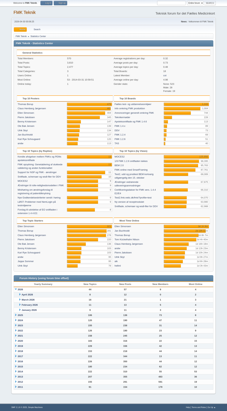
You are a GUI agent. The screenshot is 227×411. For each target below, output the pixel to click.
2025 (20, 315)
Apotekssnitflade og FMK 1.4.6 (131, 121)
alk (116, 261)
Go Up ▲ (212, 407)
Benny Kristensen (27, 121)
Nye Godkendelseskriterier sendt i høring (39, 197)
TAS (117, 143)
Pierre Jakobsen (26, 117)
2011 (20, 387)
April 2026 (27, 294)
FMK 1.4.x (120, 126)
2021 (20, 335)
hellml (118, 265)
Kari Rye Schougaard (29, 139)
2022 (20, 330)
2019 (20, 346)
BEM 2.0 (119, 165)
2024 (20, 320)
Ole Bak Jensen (26, 126)
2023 (20, 325)
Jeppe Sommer (26, 261)
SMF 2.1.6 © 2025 (19, 407)
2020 (20, 341)
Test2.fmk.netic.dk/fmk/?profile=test (133, 197)
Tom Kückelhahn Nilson (127, 239)
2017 (20, 356)
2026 (20, 289)
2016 (20, 361)
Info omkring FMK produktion (130, 108)
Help (188, 407)
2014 (20, 371)
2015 (20, 366)
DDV (117, 130)
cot (165, 75)
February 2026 (30, 305)
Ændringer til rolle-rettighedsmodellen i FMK (41, 185)
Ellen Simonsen (26, 113)
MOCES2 (23, 181)
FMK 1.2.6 (120, 139)
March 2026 (28, 299)
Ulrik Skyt (23, 130)
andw (20, 143)
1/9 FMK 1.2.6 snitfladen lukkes (131, 161)
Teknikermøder (122, 117)
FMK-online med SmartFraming (131, 169)
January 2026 (29, 310)
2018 (20, 351)
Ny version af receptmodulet (129, 202)
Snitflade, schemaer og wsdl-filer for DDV (39, 176)
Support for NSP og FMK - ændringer (37, 172)
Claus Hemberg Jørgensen (32, 108)
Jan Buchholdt (25, 134)
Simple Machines (35, 407)
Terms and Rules (199, 407)
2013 (20, 376)
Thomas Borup (25, 104)
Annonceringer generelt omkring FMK (134, 113)
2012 (20, 382)
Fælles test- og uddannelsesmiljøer (133, 104)
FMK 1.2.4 (120, 134)
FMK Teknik (24, 12)
